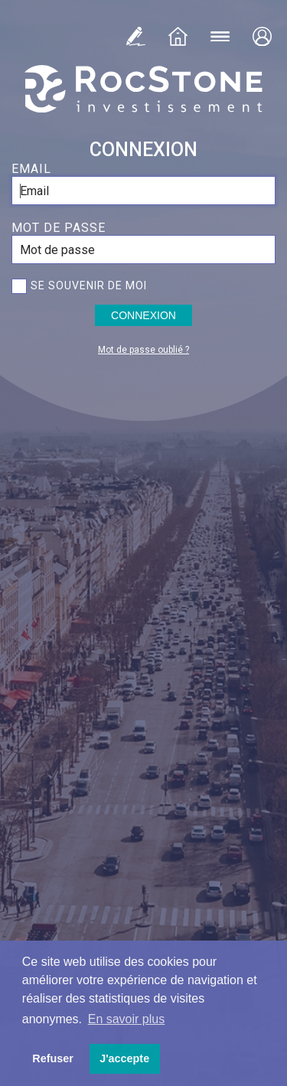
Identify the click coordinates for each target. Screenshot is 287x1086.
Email (31, 168)
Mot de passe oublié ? (143, 349)
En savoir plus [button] (126, 1019)
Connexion (143, 315)
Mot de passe (58, 227)
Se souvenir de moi (89, 285)
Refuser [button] (52, 1058)
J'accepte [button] (124, 1058)
